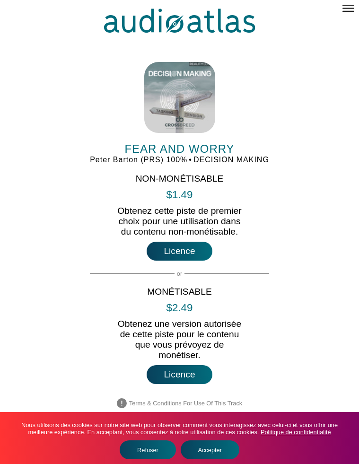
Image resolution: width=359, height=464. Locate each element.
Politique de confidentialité (296, 432)
